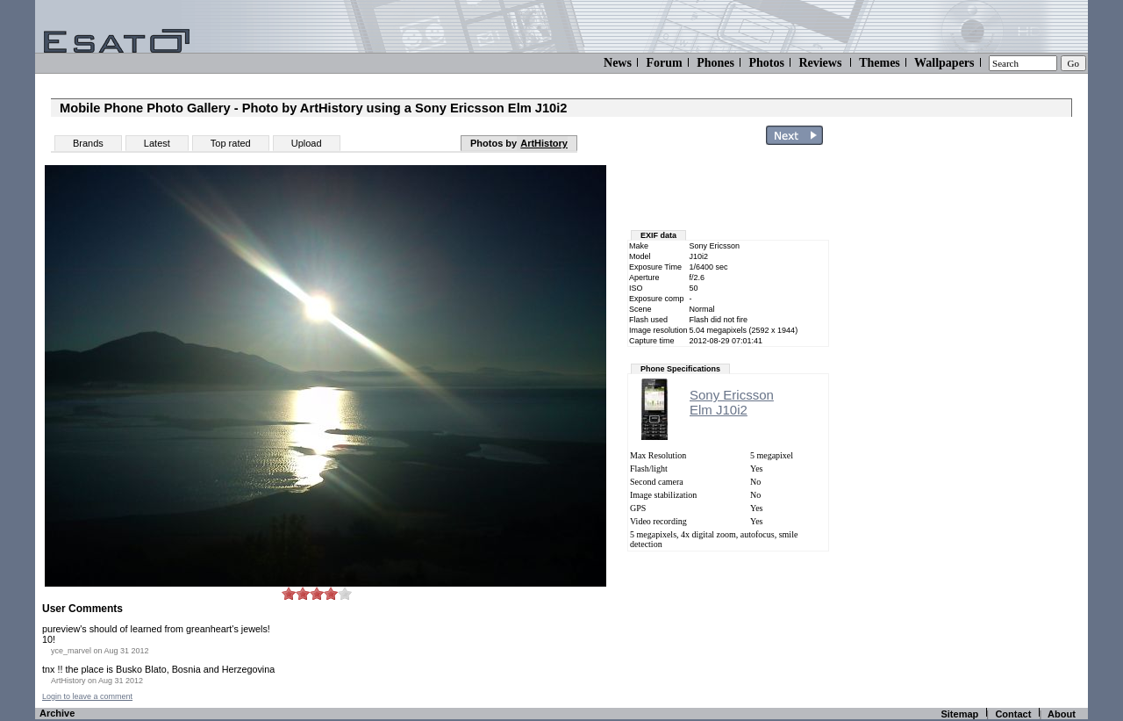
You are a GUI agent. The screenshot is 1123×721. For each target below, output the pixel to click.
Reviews (819, 62)
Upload (306, 143)
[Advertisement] (984, 415)
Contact (1013, 714)
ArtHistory (544, 143)
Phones (715, 62)
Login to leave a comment (87, 696)
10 (345, 593)
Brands (88, 143)
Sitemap (959, 714)
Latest (157, 143)
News (618, 62)
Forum (664, 62)
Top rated (231, 143)
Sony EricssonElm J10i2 (732, 402)
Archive (57, 713)
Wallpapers (944, 62)
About (1062, 714)
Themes (879, 62)
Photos (765, 62)
